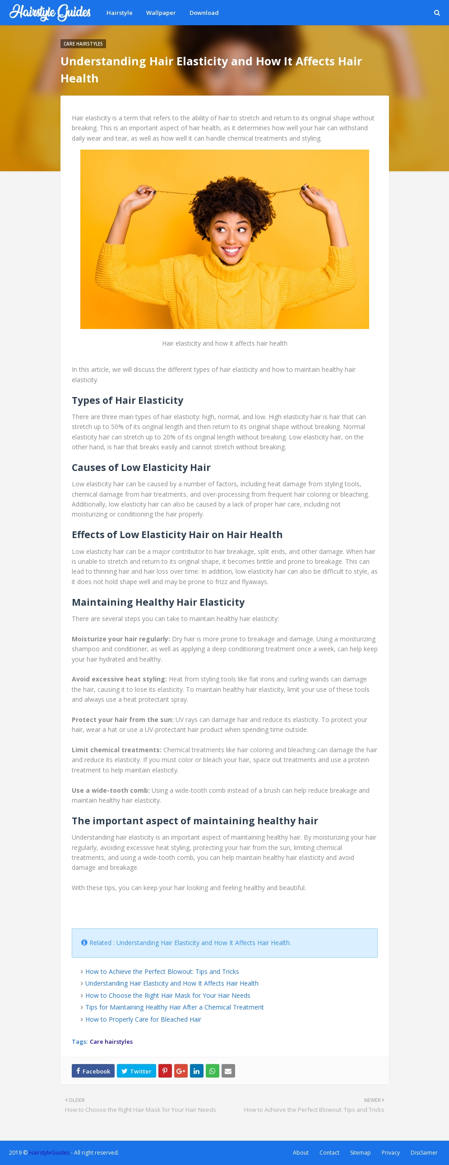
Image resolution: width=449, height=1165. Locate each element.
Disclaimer (424, 1152)
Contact (329, 1152)
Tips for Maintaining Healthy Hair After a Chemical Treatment (174, 1007)
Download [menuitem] (204, 13)
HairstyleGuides (49, 1152)
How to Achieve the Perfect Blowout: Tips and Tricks (162, 971)
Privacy (391, 1152)
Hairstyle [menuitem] (119, 13)
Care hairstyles (111, 1041)
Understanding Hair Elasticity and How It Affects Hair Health (172, 983)
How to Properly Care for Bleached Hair (143, 1019)
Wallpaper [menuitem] (161, 13)
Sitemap (360, 1152)
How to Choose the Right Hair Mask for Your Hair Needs (167, 995)
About (301, 1152)
